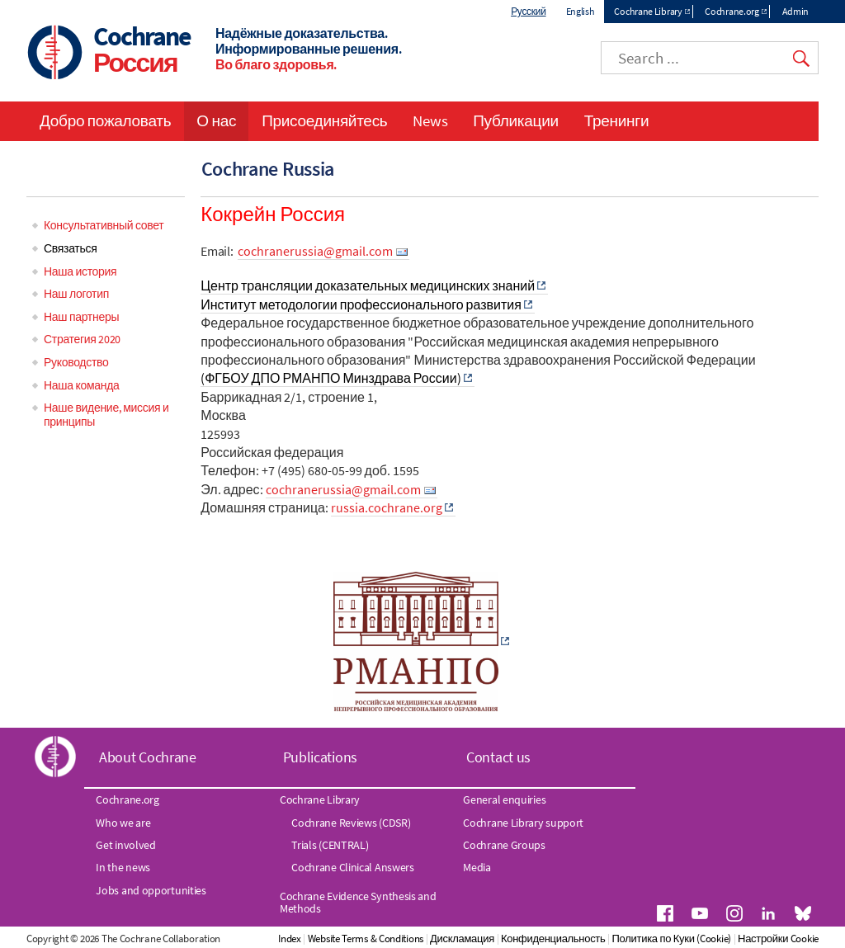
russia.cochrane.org (386, 507)
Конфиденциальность (553, 938)
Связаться (70, 248)
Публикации (516, 120)
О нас (216, 120)
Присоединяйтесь (324, 120)
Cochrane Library (648, 11)
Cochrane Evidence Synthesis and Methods (358, 902)
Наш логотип (76, 293)
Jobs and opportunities (150, 890)
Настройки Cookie (778, 938)
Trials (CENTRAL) (329, 844)
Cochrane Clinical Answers (352, 867)
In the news (123, 867)
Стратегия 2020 (82, 339)
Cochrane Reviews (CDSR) (350, 822)
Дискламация (462, 938)
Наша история (80, 271)
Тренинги (616, 120)
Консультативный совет (103, 225)
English (580, 11)
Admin (796, 11)
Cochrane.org (731, 11)
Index (289, 938)
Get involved (125, 844)
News (430, 120)
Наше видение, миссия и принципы (106, 414)
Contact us (498, 757)
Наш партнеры (81, 316)
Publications (320, 757)
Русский (528, 11)
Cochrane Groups (504, 844)
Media (477, 867)
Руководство (76, 362)
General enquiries (504, 799)
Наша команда (81, 385)
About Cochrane (147, 757)
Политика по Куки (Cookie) (671, 938)
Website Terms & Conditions (365, 938)
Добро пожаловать (105, 120)
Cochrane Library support (523, 822)
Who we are (123, 822)
